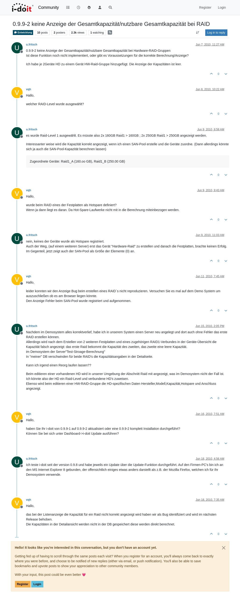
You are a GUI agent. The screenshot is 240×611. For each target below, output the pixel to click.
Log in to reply (216, 32)
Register (22, 584)
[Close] (223, 548)
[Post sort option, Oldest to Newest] (197, 32)
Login (37, 584)
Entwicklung (23, 32)
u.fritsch (31, 44)
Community (48, 7)
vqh (28, 89)
